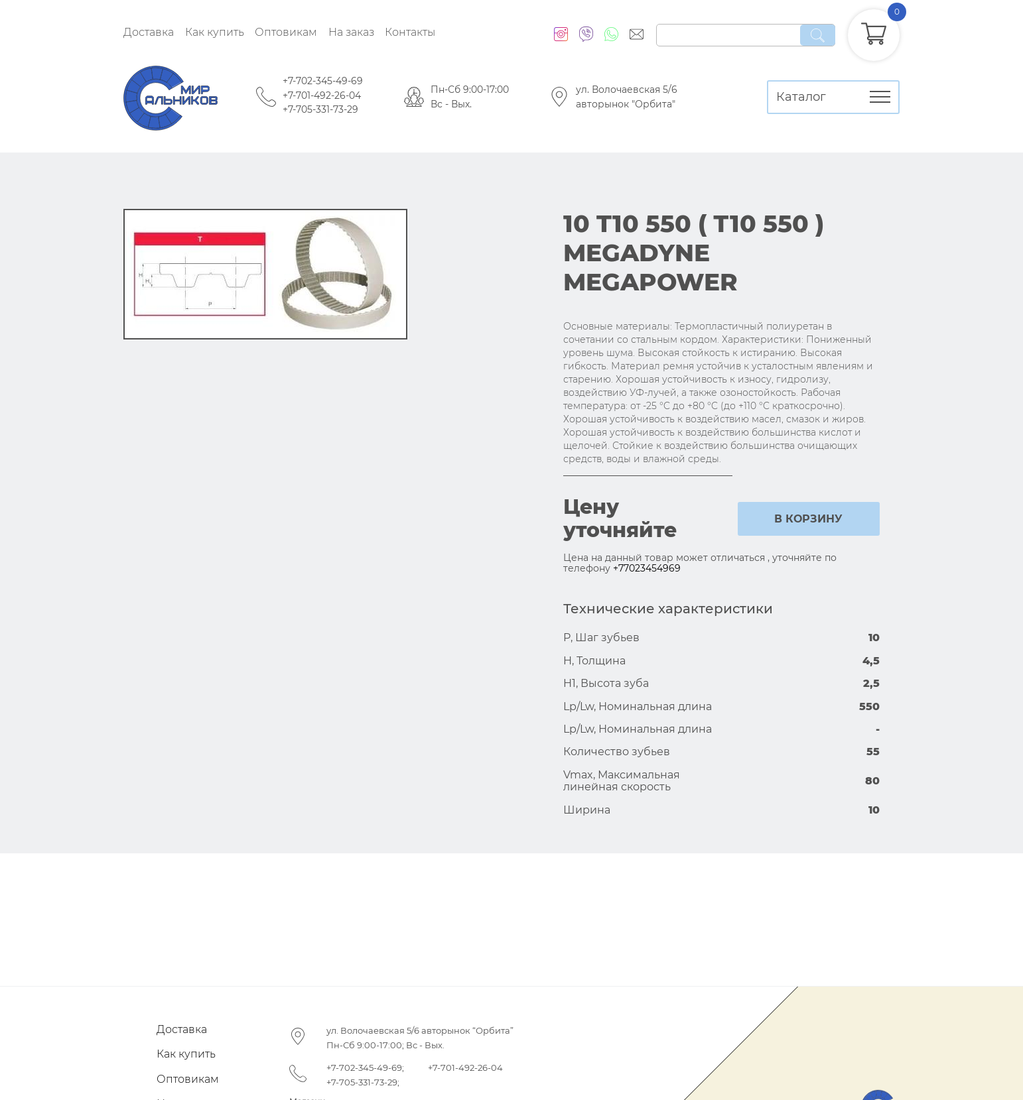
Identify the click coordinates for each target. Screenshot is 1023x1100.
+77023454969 (647, 568)
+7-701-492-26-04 (322, 95)
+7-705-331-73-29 (320, 109)
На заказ (351, 32)
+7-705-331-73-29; (362, 1082)
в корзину (808, 519)
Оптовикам (286, 32)
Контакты (410, 32)
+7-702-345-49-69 (323, 81)
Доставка (148, 32)
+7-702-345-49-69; (365, 1067)
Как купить (214, 32)
